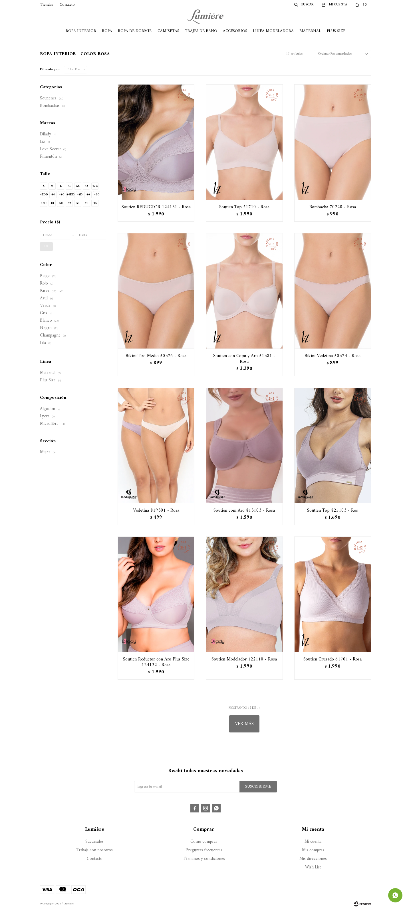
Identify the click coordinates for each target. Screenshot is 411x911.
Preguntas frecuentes (204, 850)
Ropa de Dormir (135, 31)
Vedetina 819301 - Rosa (156, 510)
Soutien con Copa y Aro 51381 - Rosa (244, 359)
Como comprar (203, 842)
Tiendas (46, 4)
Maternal (310, 31)
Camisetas (168, 31)
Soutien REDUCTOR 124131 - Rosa (156, 207)
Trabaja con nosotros (94, 850)
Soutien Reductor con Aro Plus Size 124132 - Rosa (156, 662)
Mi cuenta (313, 842)
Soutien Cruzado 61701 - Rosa (332, 659)
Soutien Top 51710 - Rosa (244, 207)
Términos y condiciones (204, 859)
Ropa (107, 31)
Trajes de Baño (201, 31)
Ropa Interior (81, 31)
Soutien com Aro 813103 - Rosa (244, 510)
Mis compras (313, 850)
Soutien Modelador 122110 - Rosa (244, 659)
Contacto (67, 4)
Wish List (313, 867)
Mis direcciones (313, 859)
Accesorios (235, 31)
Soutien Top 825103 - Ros (332, 510)
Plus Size (336, 31)
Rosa (73, 69)
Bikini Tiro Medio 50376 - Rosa (156, 356)
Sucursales (94, 842)
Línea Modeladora (273, 31)
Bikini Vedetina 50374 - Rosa (332, 356)
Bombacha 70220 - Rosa (332, 207)
